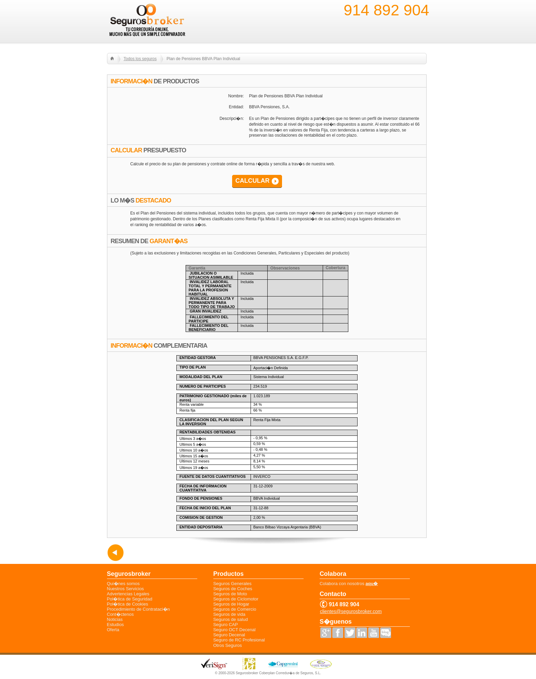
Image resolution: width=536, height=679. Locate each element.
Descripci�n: (231, 118)
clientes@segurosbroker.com (351, 611)
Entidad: (236, 107)
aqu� (371, 583)
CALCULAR (253, 180)
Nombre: (236, 96)
